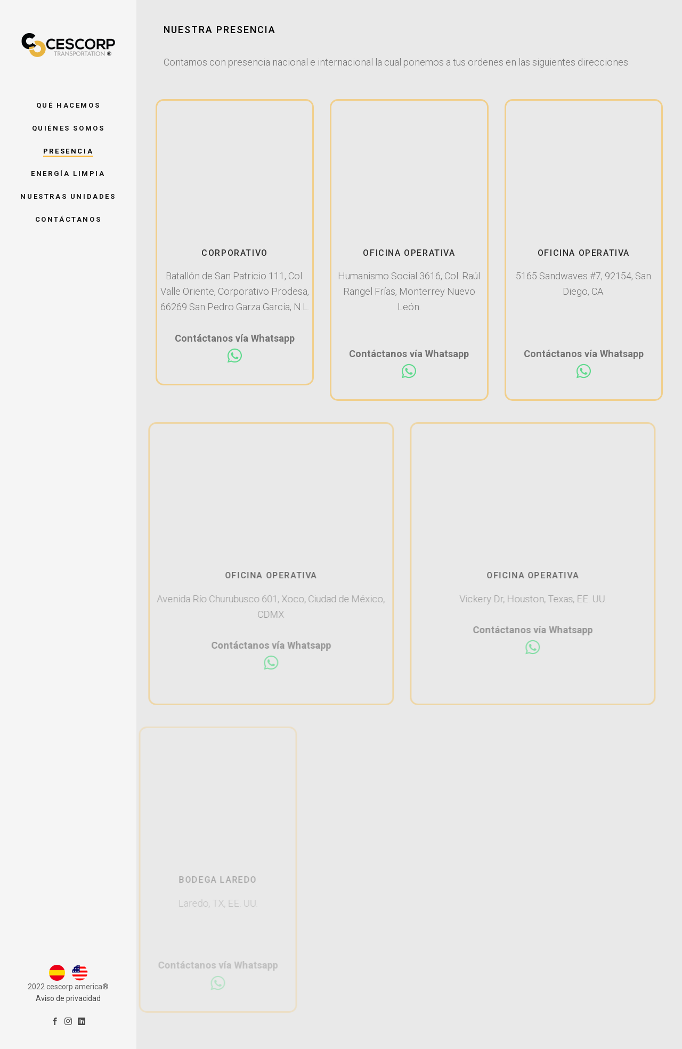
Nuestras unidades (68, 196)
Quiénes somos (68, 128)
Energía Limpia (68, 173)
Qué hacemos (68, 105)
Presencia (68, 151)
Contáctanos (68, 219)
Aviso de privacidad (68, 948)
